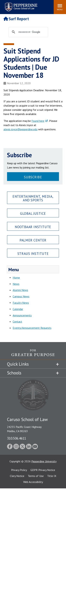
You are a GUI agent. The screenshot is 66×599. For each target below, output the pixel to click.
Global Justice (33, 213)
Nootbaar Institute (33, 227)
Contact (17, 321)
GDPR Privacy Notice (42, 470)
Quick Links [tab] (18, 364)
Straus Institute (33, 253)
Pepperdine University (43, 461)
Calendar (18, 309)
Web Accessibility (33, 482)
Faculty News (21, 302)
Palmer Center (33, 240)
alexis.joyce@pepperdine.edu (20, 129)
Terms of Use (36, 476)
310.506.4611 (16, 438)
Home (16, 277)
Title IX (51, 476)
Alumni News (20, 290)
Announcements (22, 315)
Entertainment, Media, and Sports (33, 198)
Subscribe (33, 177)
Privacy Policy (19, 470)
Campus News (21, 296)
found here (38, 121)
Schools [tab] (14, 373)
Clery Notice (17, 476)
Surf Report (16, 18)
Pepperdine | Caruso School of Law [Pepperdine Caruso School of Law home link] (20, 4)
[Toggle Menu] (60, 7)
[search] (31, 32)
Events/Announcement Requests (32, 328)
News (16, 284)
